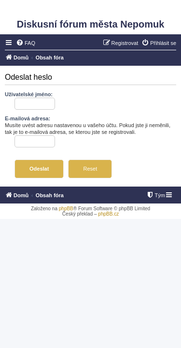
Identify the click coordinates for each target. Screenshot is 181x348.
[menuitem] (25, 43)
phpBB (66, 208)
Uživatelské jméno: (29, 94)
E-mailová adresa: (27, 118)
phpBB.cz (108, 214)
